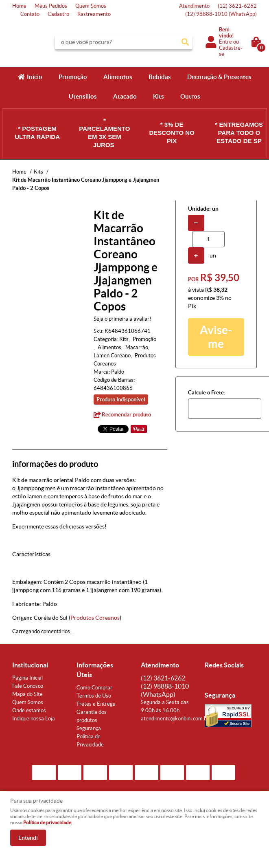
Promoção (73, 76)
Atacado (125, 96)
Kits (158, 96)
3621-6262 (237, 6)
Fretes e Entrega (96, 704)
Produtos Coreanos (95, 617)
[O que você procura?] (185, 42)
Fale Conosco (27, 686)
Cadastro (58, 14)
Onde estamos (29, 710)
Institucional (30, 665)
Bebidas (160, 76)
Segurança (89, 728)
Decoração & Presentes (219, 76)
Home (19, 6)
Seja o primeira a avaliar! (122, 319)
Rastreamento (94, 14)
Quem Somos (90, 6)
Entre (225, 42)
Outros (190, 96)
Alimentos (117, 76)
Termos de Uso (94, 696)
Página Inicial (27, 678)
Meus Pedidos (51, 6)
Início (34, 76)
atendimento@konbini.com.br (175, 719)
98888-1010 (221, 14)
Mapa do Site (27, 694)
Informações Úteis (95, 669)
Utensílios (83, 96)
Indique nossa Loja (33, 719)
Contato (29, 14)
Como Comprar (94, 688)
